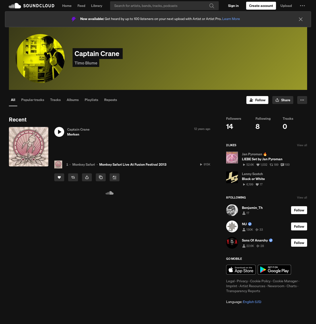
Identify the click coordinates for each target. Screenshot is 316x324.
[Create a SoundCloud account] (261, 6)
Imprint (231, 286)
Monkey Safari (83, 164)
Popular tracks (32, 99)
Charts (292, 286)
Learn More (231, 18)
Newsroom (276, 286)
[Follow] (257, 100)
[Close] (300, 19)
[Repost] (73, 177)
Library (96, 5)
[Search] (164, 5)
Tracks (55, 99)
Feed (81, 5)
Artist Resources (252, 286)
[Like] (59, 177)
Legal (230, 281)
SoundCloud (31, 5)
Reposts (110, 99)
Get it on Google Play (274, 270)
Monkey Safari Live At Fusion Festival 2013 (132, 164)
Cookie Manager (285, 281)
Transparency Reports (243, 291)
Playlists (91, 99)
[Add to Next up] (114, 177)
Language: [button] (243, 301)
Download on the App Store (241, 270)
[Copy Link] (101, 177)
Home (67, 5)
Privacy (242, 281)
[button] (302, 5)
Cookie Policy (260, 281)
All (13, 99)
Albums (73, 99)
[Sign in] (233, 6)
